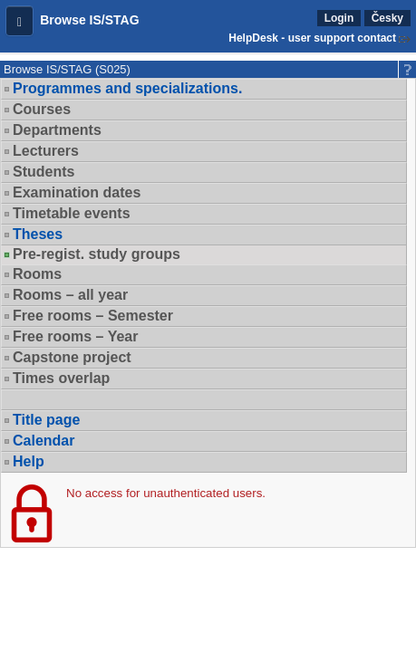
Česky (387, 18)
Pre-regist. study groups (96, 254)
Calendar (43, 440)
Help (28, 461)
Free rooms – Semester (93, 315)
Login (339, 18)
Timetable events (72, 213)
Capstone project (72, 357)
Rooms (37, 274)
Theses (38, 234)
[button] (19, 20)
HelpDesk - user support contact (312, 38)
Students (43, 171)
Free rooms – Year (75, 336)
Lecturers (46, 150)
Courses (42, 109)
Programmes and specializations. (127, 88)
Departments (57, 130)
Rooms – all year (70, 294)
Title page (46, 419)
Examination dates (76, 192)
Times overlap (61, 378)
